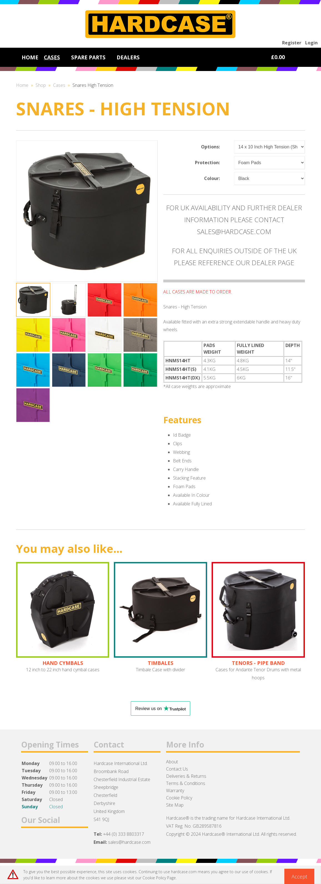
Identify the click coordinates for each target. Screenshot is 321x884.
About (172, 761)
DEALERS (128, 57)
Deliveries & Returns (186, 776)
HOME (30, 57)
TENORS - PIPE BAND (258, 663)
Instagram (56, 841)
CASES (52, 57)
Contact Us (177, 769)
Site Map (175, 805)
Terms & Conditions (185, 783)
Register (291, 43)
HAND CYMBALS (62, 663)
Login (311, 43)
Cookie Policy (179, 798)
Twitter (42, 841)
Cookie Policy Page (159, 877)
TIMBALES (160, 663)
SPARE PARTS (88, 57)
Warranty (175, 790)
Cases (59, 85)
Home (22, 85)
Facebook (27, 841)
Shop (41, 85)
